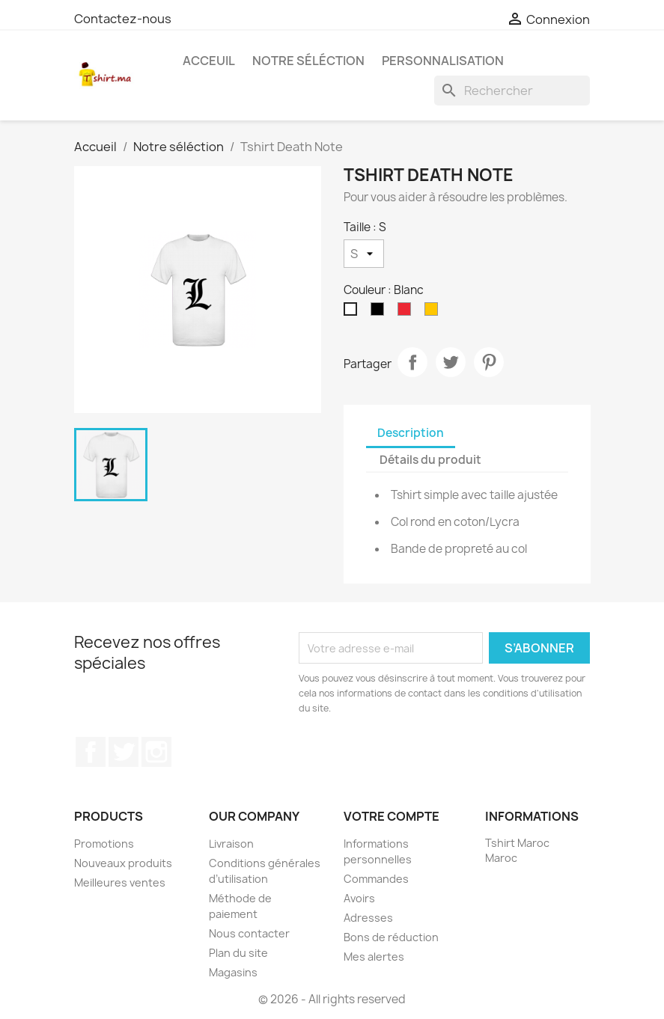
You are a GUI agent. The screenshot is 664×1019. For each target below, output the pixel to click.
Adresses (368, 918)
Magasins (233, 972)
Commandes (376, 879)
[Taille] (364, 253)
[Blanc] (353, 312)
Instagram (156, 752)
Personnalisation (443, 60)
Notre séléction (308, 60)
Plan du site (238, 953)
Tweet (451, 362)
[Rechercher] (512, 90)
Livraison (231, 843)
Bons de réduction (391, 937)
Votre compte (391, 816)
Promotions (104, 843)
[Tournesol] (434, 312)
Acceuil (209, 60)
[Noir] (380, 312)
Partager (412, 362)
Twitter (123, 752)
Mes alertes (374, 956)
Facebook (91, 752)
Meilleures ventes (119, 882)
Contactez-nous (122, 18)
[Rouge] (407, 312)
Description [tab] (410, 433)
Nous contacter (249, 933)
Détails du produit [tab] (430, 460)
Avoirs (359, 898)
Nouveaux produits (123, 863)
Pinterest (489, 362)
